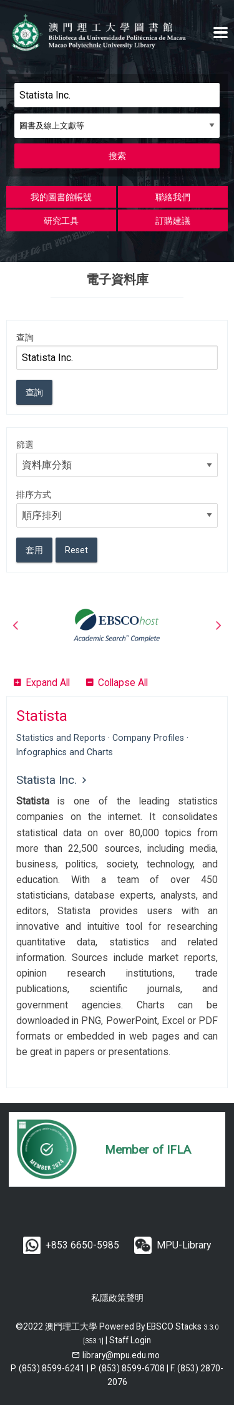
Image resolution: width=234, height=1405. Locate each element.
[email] (116, 1355)
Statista (41, 716)
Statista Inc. (46, 780)
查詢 (25, 337)
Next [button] (218, 625)
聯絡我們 (172, 197)
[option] (116, 625)
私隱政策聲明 (117, 1298)
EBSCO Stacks (174, 1326)
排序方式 (33, 495)
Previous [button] (15, 625)
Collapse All (123, 682)
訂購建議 (172, 221)
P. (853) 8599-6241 (48, 1368)
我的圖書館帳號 (61, 197)
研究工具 (61, 221)
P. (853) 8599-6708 (127, 1368)
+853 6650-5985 (82, 1245)
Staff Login (130, 1340)
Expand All (48, 682)
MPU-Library (184, 1245)
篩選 (25, 445)
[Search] (116, 95)
